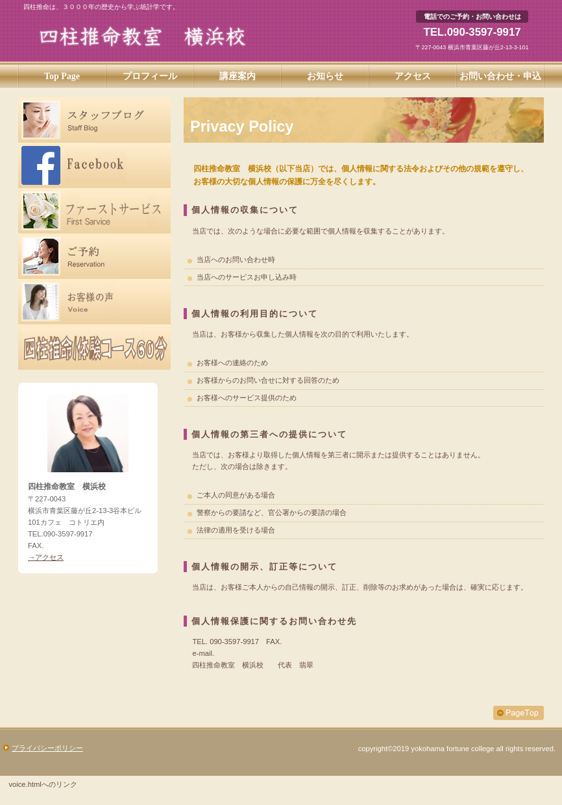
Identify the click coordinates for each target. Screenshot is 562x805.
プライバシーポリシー (47, 748)
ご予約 (94, 256)
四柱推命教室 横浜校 (164, 36)
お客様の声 (94, 301)
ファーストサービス (94, 211)
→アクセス (46, 557)
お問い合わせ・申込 (500, 76)
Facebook (94, 165)
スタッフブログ (94, 120)
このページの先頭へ (518, 713)
